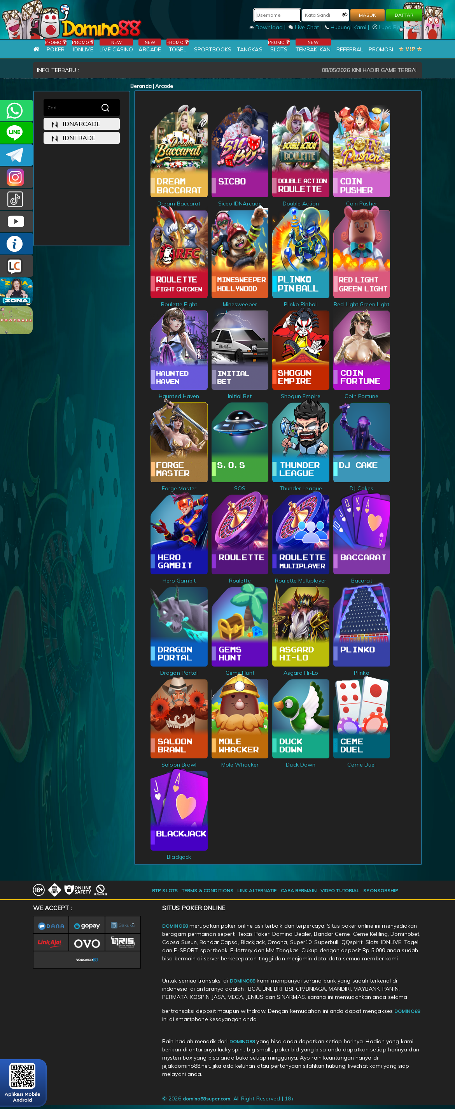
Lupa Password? (397, 27)
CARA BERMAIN (299, 890)
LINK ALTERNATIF (257, 890)
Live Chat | (306, 27)
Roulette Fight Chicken (179, 304)
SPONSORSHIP (380, 890)
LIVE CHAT (16, 266)
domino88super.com (207, 1099)
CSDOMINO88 (16, 133)
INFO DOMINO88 (16, 243)
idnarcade (75, 124)
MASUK (367, 15)
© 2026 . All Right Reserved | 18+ (228, 1098)
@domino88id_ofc (16, 199)
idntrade (73, 138)
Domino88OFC (16, 155)
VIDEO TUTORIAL (339, 890)
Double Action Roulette (300, 203)
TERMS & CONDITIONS (207, 890)
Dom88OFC (16, 177)
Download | (268, 27)
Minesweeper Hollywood (240, 304)
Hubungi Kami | (348, 27)
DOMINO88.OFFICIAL (16, 221)
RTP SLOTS (165, 890)
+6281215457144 (16, 110)
